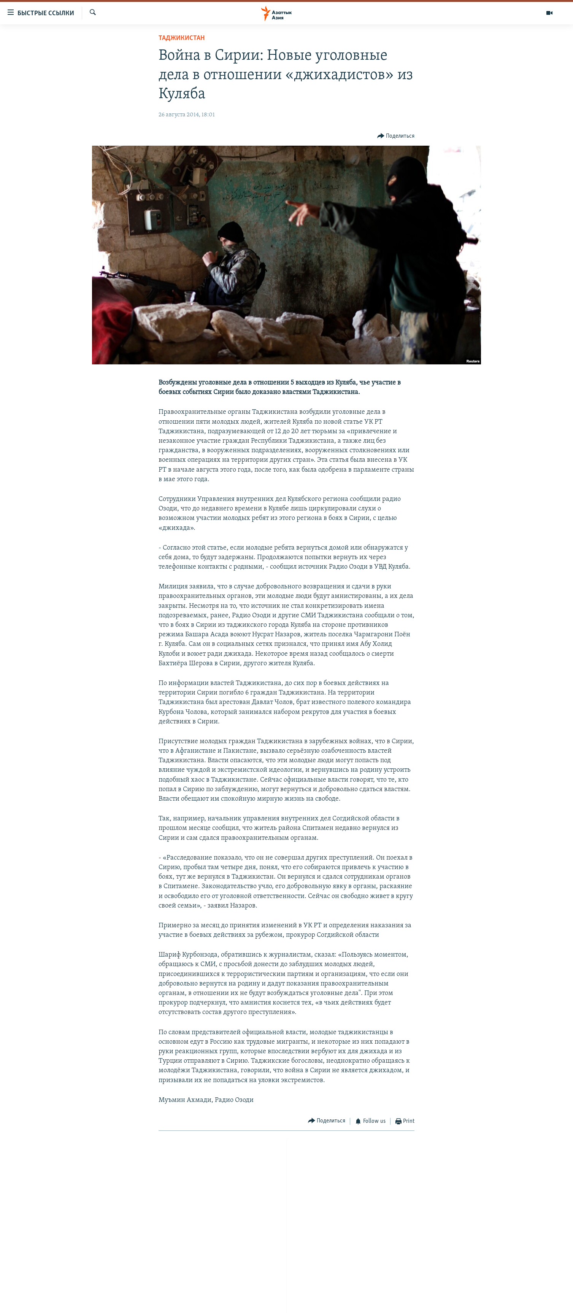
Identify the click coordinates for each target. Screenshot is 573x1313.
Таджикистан (182, 38)
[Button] (396, 136)
